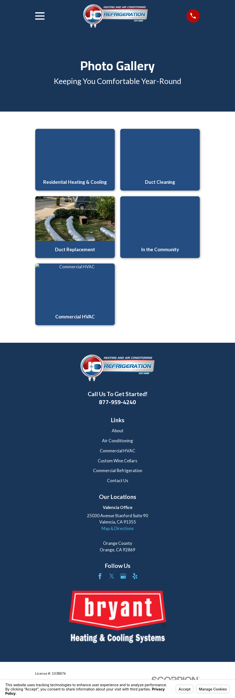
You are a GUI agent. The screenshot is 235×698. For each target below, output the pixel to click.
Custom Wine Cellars (117, 460)
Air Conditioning (117, 440)
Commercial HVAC (117, 450)
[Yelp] (135, 576)
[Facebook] (100, 576)
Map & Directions (118, 528)
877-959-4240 (117, 402)
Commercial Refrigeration (117, 470)
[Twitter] (112, 576)
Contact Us (117, 480)
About (118, 430)
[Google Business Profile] (123, 576)
